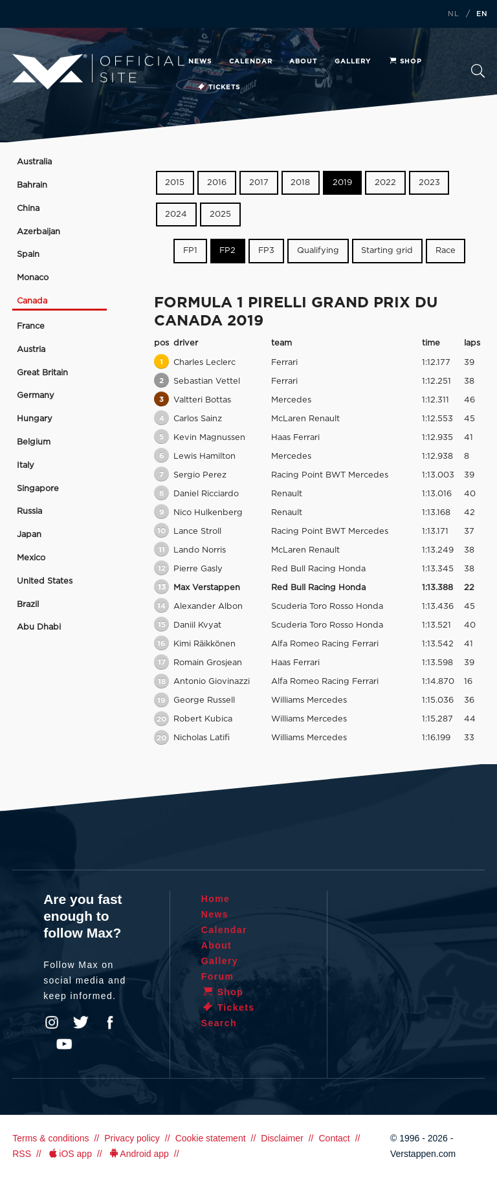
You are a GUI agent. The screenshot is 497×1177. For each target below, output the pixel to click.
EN (482, 14)
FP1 (190, 251)
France (31, 326)
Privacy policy (132, 1138)
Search (478, 71)
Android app (138, 1154)
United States (44, 581)
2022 (385, 183)
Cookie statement (210, 1138)
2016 (216, 183)
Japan (29, 535)
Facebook (110, 1022)
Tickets (218, 87)
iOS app (69, 1154)
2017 (259, 183)
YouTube (64, 1044)
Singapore (38, 489)
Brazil (28, 604)
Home (215, 899)
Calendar (250, 61)
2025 (220, 214)
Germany (35, 395)
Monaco (33, 278)
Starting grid (387, 251)
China (28, 208)
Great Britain (42, 373)
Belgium (33, 442)
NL (453, 14)
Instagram (51, 1022)
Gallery (353, 61)
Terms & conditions (50, 1138)
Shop (405, 61)
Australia (34, 162)
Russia (29, 511)
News (200, 61)
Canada (32, 301)
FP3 (266, 251)
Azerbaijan (38, 232)
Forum (217, 976)
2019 (342, 183)
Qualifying (318, 251)
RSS (21, 1154)
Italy (25, 465)
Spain (28, 254)
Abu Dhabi (39, 627)
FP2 (227, 251)
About (303, 61)
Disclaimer (282, 1138)
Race (446, 251)
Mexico (31, 558)
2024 (176, 214)
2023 (429, 183)
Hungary (34, 419)
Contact (333, 1138)
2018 (300, 183)
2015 (174, 183)
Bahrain (32, 185)
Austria (31, 350)
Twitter (80, 1022)
